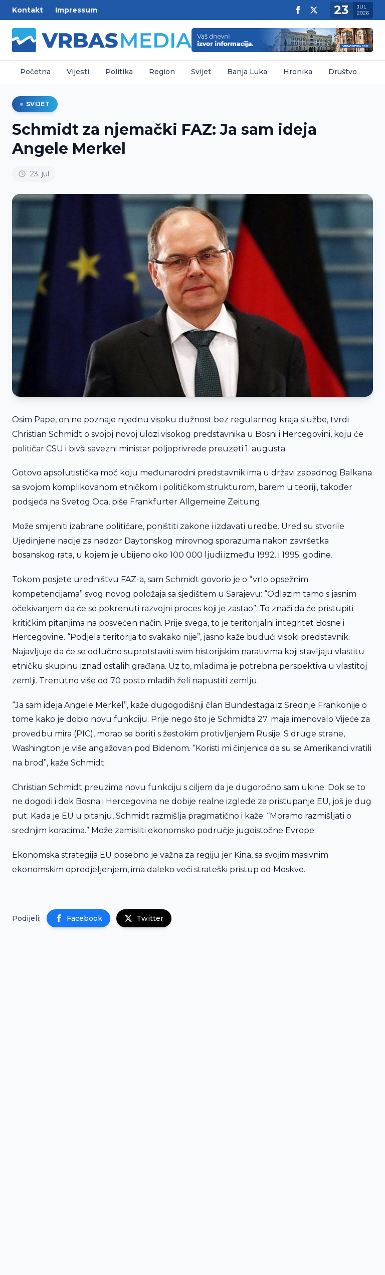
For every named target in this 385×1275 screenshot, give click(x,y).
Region (162, 71)
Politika (119, 71)
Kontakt (27, 10)
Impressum (76, 10)
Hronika (297, 71)
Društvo (342, 71)
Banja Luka (247, 71)
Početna (35, 71)
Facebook (78, 918)
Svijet (201, 71)
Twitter (143, 918)
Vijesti (78, 71)
